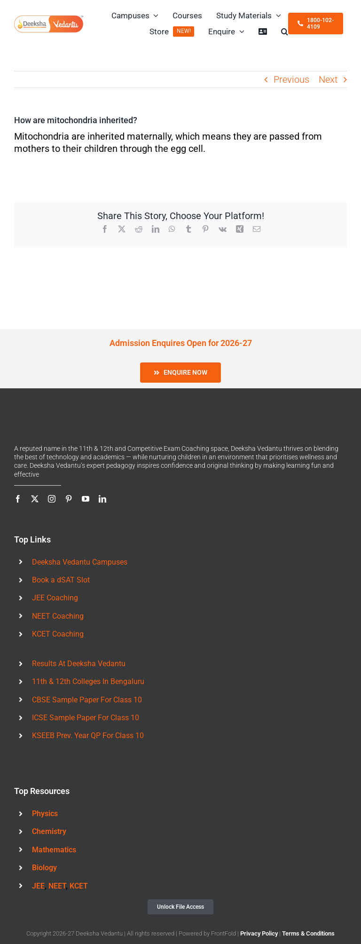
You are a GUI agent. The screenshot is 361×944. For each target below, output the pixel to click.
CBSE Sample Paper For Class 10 (87, 699)
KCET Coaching (58, 633)
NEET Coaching (58, 616)
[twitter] (35, 499)
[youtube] (85, 499)
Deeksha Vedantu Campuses (79, 562)
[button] (284, 31)
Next (328, 79)
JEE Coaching (55, 597)
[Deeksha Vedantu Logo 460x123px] (48, 18)
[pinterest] (68, 499)
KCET (79, 885)
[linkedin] (102, 499)
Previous (291, 79)
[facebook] (18, 499)
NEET (57, 885)
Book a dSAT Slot (61, 579)
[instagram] (51, 499)
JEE (38, 885)
